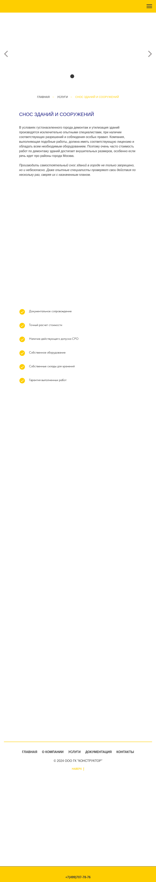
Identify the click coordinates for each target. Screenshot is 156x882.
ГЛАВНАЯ (43, 97)
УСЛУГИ (62, 97)
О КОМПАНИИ (53, 752)
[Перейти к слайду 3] (78, 76)
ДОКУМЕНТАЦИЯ (98, 752)
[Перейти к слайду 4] (84, 76)
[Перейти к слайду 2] (72, 76)
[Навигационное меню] (149, 6)
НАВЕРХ (78, 769)
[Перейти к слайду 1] (66, 76)
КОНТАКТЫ (125, 752)
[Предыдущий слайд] (6, 54)
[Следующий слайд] (150, 54)
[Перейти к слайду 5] (90, 76)
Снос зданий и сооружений (97, 97)
